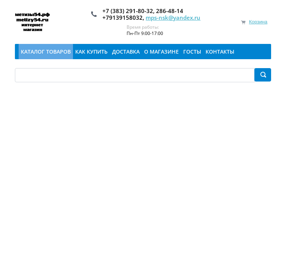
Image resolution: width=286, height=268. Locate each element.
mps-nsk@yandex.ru (173, 17)
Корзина (258, 22)
